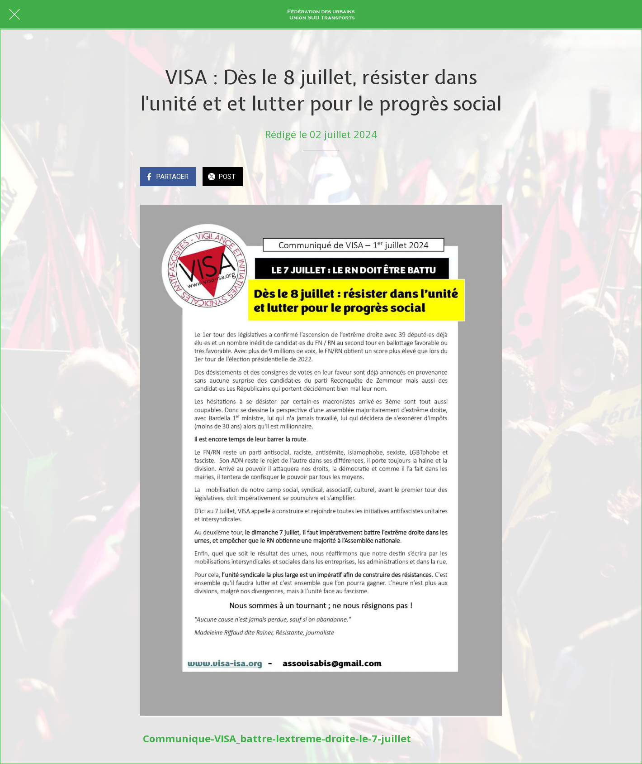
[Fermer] (14, 14)
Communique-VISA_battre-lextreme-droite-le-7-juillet (277, 738)
